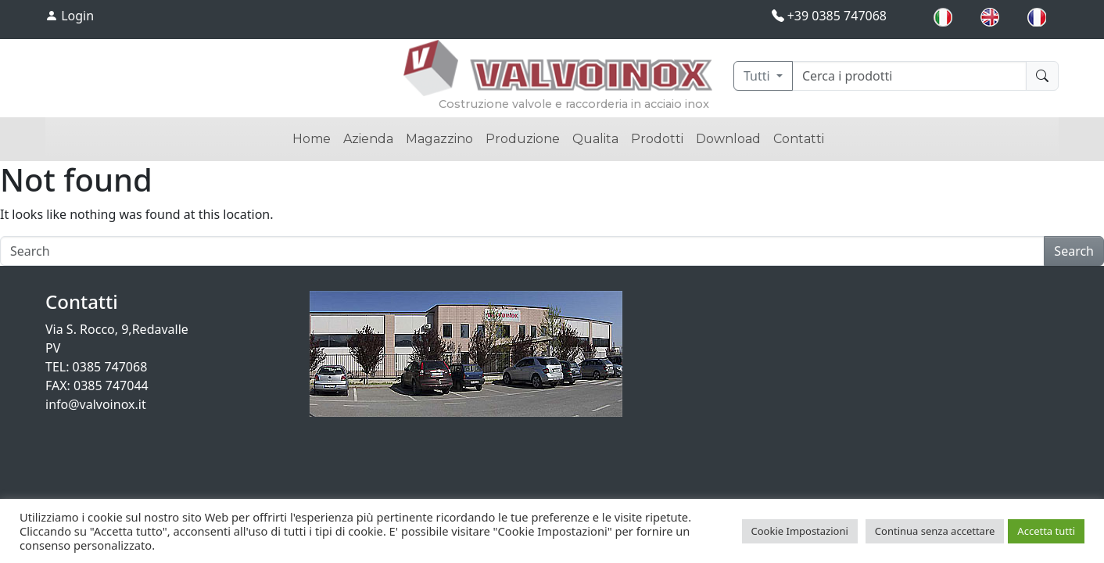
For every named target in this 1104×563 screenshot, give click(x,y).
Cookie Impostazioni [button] (799, 531)
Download (728, 138)
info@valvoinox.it (95, 404)
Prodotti (657, 138)
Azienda (368, 138)
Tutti (758, 75)
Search (1074, 251)
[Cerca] (909, 76)
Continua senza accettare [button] (935, 531)
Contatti (798, 138)
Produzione (523, 138)
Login (69, 15)
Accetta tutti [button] (1046, 531)
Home (311, 138)
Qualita (595, 138)
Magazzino (439, 138)
